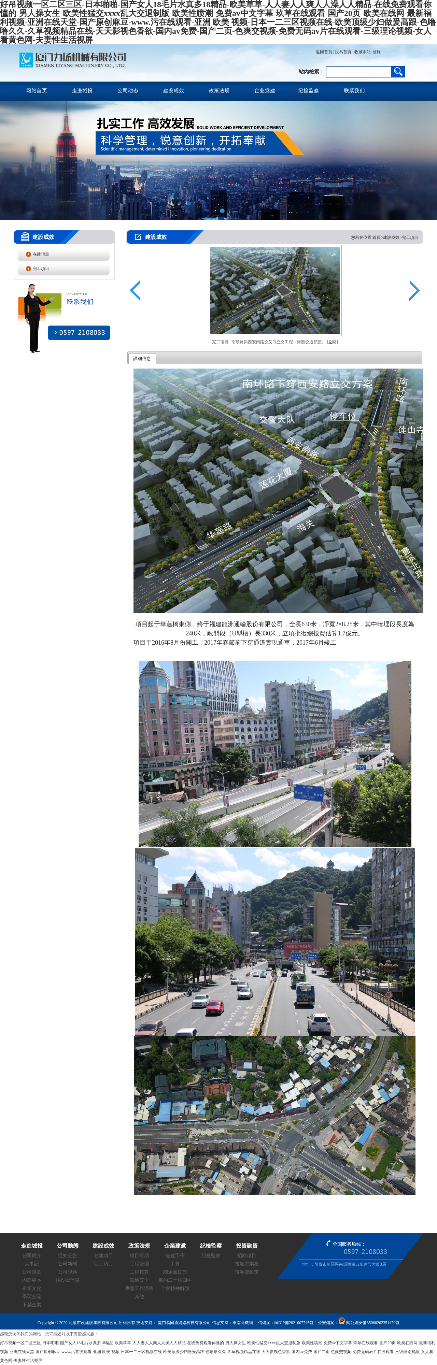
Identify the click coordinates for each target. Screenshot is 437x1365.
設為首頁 (343, 51)
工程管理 (139, 1263)
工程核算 (139, 1272)
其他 (139, 1296)
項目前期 (139, 1255)
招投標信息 (68, 1280)
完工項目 (41, 268)
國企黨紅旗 (175, 1272)
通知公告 (67, 1255)
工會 (175, 1263)
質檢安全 (139, 1280)
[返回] (332, 342)
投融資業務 (247, 1263)
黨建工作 (175, 1255)
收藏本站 (362, 51)
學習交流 (31, 1296)
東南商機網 (242, 1322)
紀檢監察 (211, 1255)
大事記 (32, 1263)
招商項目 (246, 1255)
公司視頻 (67, 1272)
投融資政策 (247, 1272)
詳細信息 (142, 358)
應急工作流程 (139, 1288)
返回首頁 (324, 51)
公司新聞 (67, 1263)
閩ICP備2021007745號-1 (295, 1322)
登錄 (376, 51)
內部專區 (31, 1280)
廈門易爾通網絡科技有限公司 (184, 1322)
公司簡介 (31, 1255)
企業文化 (31, 1288)
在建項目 (41, 254)
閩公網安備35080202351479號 (368, 1322)
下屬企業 (31, 1304)
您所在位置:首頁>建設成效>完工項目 (384, 237)
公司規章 (31, 1272)
